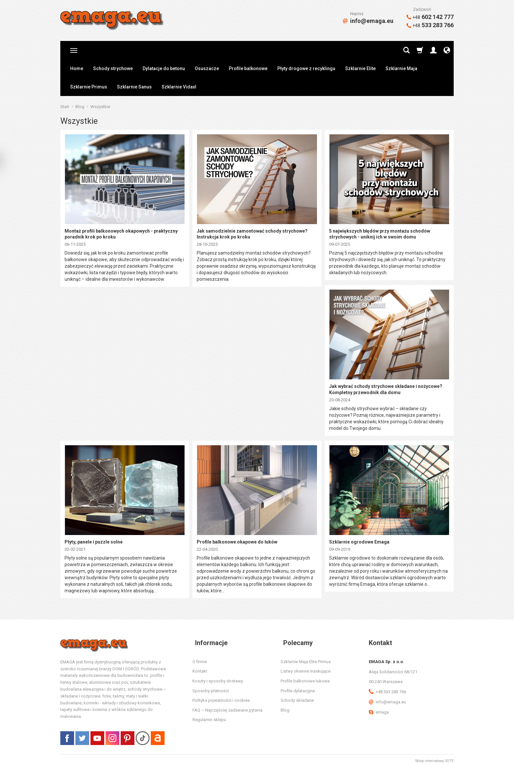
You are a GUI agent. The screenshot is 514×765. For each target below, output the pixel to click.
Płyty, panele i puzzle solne (94, 539)
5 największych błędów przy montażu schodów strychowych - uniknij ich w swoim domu (379, 233)
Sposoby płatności (210, 687)
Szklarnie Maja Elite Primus (306, 658)
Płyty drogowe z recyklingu (306, 68)
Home (76, 68)
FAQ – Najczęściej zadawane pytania (227, 707)
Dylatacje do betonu (164, 68)
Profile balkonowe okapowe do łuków (237, 539)
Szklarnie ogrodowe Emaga (359, 539)
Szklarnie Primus (88, 86)
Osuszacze (207, 68)
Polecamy (295, 640)
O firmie (199, 658)
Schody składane (297, 697)
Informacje (208, 640)
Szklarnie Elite (360, 68)
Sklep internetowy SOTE (434, 758)
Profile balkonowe (248, 68)
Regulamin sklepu (209, 717)
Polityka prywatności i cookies (221, 697)
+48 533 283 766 (387, 689)
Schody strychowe (113, 68)
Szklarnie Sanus (134, 86)
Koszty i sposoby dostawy (217, 678)
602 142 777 (430, 16)
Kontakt (199, 668)
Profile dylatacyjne (298, 687)
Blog (285, 707)
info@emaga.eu (368, 20)
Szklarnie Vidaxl (179, 86)
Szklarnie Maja (401, 68)
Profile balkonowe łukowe (305, 678)
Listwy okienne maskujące (305, 668)
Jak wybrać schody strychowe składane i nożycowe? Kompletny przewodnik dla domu (385, 387)
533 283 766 (430, 25)
